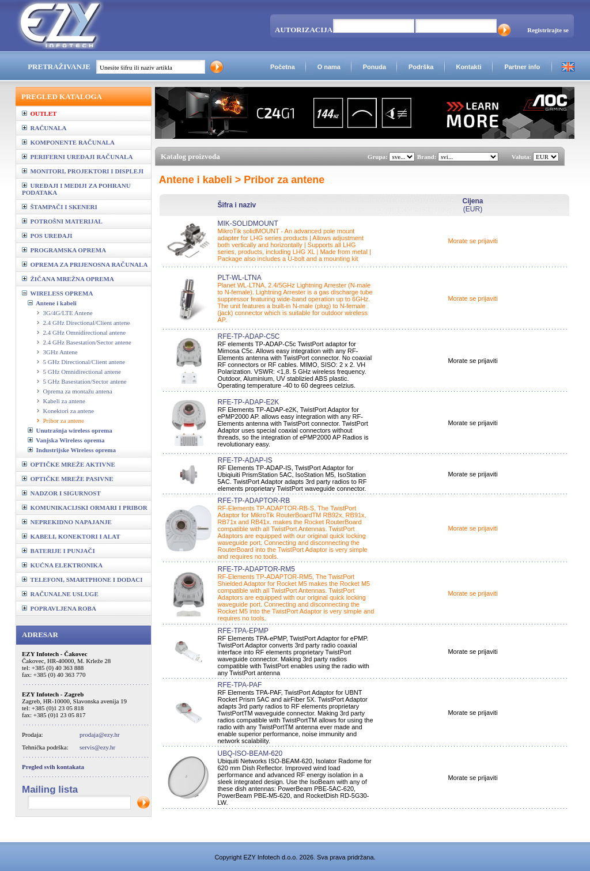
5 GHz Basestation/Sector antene (85, 381)
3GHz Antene (60, 352)
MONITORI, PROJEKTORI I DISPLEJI (82, 171)
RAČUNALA (44, 127)
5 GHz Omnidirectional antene (82, 371)
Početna (282, 66)
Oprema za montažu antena (77, 391)
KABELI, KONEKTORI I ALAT (71, 536)
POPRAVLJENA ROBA (59, 608)
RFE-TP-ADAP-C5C (248, 336)
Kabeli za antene (64, 400)
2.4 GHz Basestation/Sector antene (87, 342)
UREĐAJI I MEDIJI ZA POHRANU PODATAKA (76, 189)
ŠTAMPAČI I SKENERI (59, 206)
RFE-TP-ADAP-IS (244, 460)
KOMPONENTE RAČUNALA (68, 142)
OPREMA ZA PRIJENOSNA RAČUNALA (85, 264)
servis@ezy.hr (97, 747)
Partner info (522, 66)
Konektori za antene (68, 410)
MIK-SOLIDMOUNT (247, 223)
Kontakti (468, 66)
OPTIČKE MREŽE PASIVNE (68, 478)
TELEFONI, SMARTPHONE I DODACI (82, 579)
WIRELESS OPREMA (57, 293)
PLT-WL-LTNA (239, 278)
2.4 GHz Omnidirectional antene (84, 332)
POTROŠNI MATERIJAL (62, 221)
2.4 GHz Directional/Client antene (86, 322)
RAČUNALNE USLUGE (60, 593)
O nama (329, 66)
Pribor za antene (63, 420)
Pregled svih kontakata (53, 766)
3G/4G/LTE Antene (68, 312)
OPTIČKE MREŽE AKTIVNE (68, 464)
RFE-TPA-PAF (239, 685)
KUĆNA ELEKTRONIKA (62, 565)
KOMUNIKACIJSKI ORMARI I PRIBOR (85, 507)
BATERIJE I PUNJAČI (58, 550)
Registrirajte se (548, 29)
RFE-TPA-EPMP (242, 631)
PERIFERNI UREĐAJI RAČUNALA (77, 156)
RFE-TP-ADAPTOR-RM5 (255, 569)
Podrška (421, 66)
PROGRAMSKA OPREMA (64, 250)
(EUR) (472, 205)
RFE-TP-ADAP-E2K (248, 402)
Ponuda (374, 66)
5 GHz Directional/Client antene (84, 361)
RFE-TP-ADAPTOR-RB (253, 501)
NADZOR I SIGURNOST (61, 493)
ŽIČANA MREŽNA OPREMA (68, 278)
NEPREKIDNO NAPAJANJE (67, 521)
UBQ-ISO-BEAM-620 (249, 753)
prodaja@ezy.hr (100, 734)
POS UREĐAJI (47, 235)
